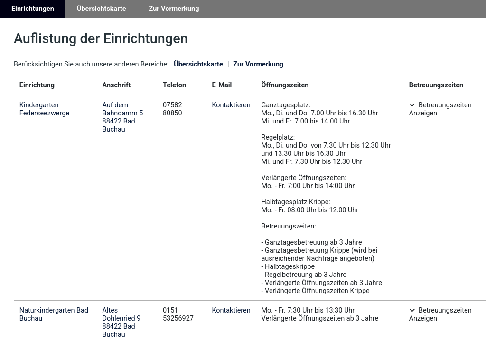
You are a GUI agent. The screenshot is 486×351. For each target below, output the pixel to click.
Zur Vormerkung (174, 9)
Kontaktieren (231, 105)
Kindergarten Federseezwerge (44, 109)
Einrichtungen (32, 9)
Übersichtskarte (101, 9)
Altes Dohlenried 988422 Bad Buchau (122, 322)
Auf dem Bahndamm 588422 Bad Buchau (123, 117)
